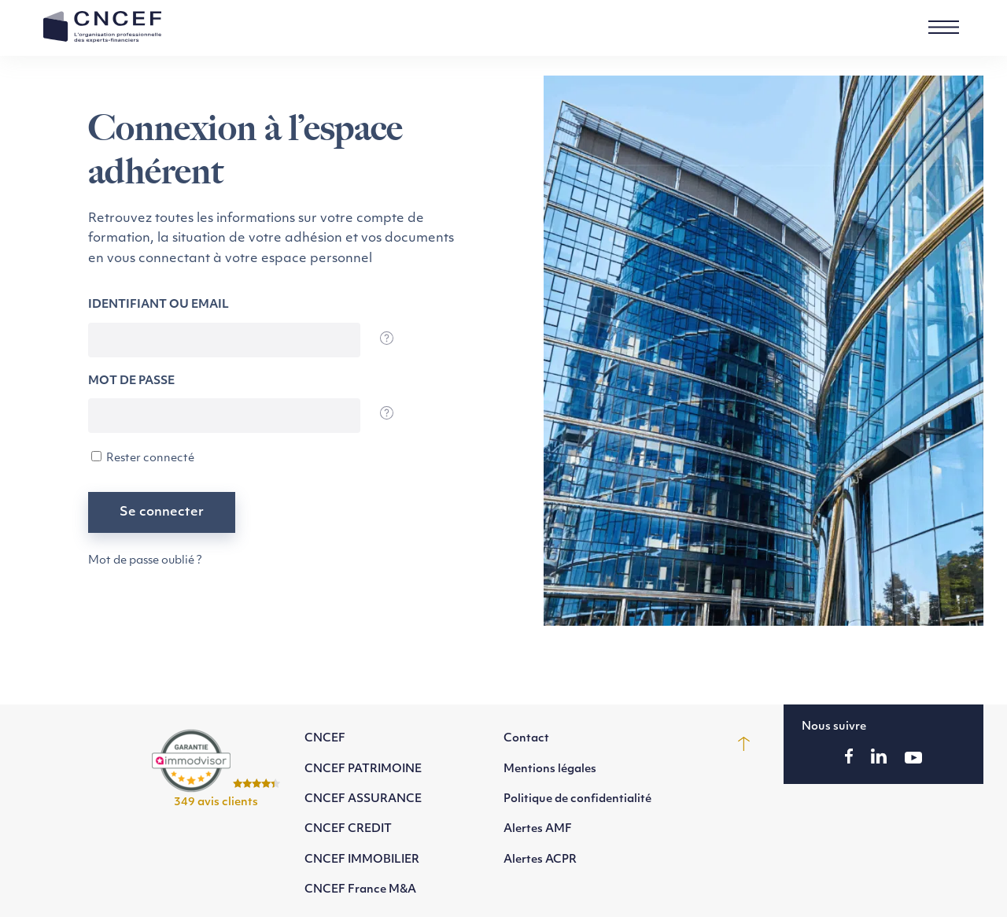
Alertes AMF (538, 829)
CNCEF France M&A (360, 890)
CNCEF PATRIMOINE (363, 769)
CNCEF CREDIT (348, 829)
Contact (526, 739)
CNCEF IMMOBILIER (361, 860)
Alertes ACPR (540, 860)
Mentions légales (550, 769)
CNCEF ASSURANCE (363, 799)
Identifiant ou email (158, 305)
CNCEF (324, 739)
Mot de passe (131, 381)
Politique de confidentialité (577, 799)
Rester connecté (142, 457)
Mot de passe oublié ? (145, 561)
